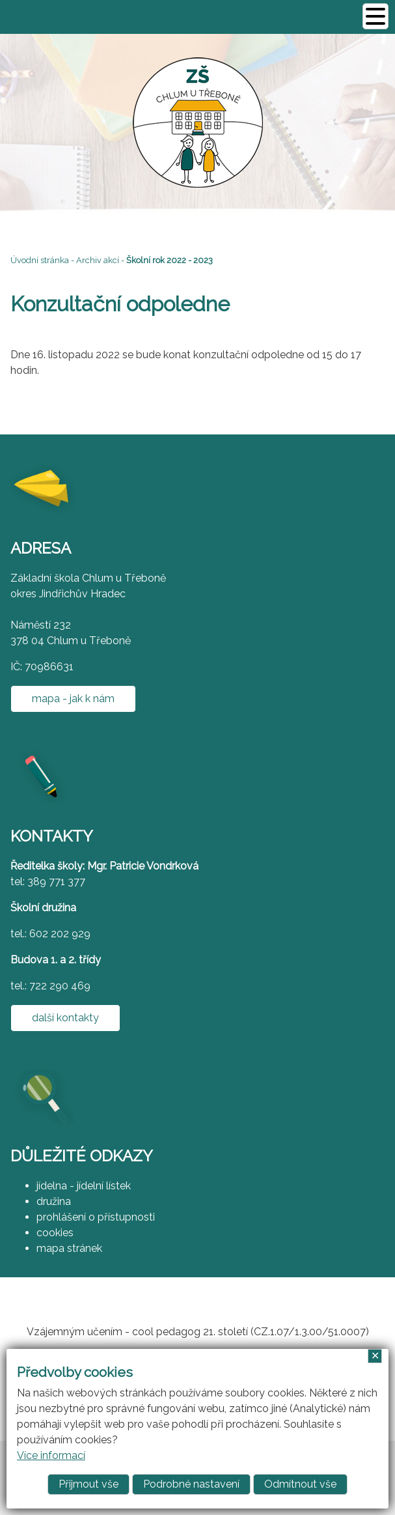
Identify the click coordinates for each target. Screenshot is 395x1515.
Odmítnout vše (300, 1484)
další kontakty (65, 1018)
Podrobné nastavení (191, 1484)
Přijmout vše (88, 1484)
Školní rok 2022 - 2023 (169, 260)
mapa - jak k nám (73, 698)
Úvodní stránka (39, 260)
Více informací (51, 1455)
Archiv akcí (97, 260)
